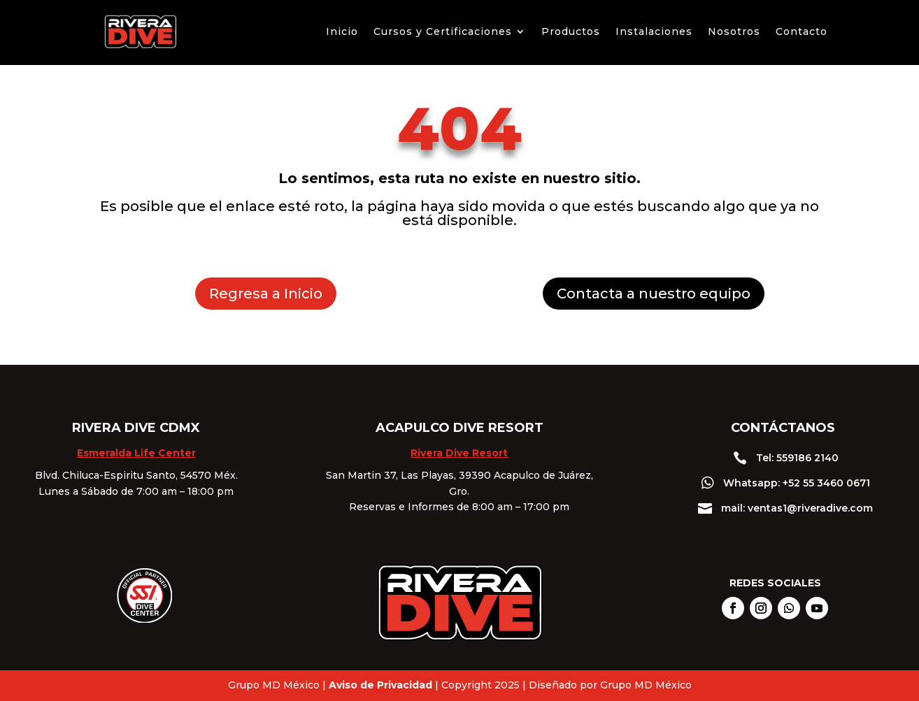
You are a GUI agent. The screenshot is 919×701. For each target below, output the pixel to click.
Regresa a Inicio (265, 293)
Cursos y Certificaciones (442, 31)
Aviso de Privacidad (380, 685)
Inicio (342, 31)
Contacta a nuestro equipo (653, 293)
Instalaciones (653, 31)
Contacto (801, 31)
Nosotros (734, 31)
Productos (570, 31)
